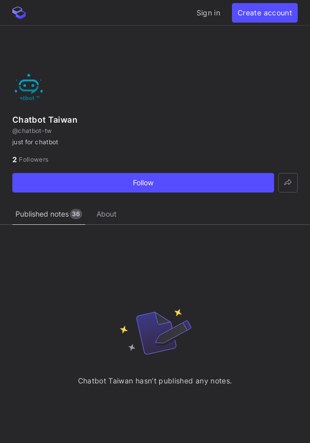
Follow (143, 182)
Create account (265, 12)
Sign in (208, 12)
